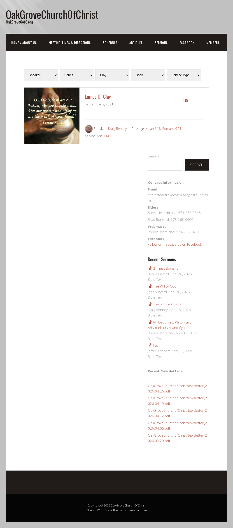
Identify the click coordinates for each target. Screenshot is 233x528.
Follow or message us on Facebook (175, 244)
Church (91, 510)
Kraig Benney (117, 128)
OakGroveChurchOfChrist (52, 14)
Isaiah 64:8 (153, 128)
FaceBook (187, 42)
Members (213, 42)
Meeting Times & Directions (70, 42)
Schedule (110, 42)
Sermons (161, 42)
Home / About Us (24, 42)
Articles (136, 42)
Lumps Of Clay (98, 96)
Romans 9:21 (171, 128)
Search (153, 156)
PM (106, 136)
